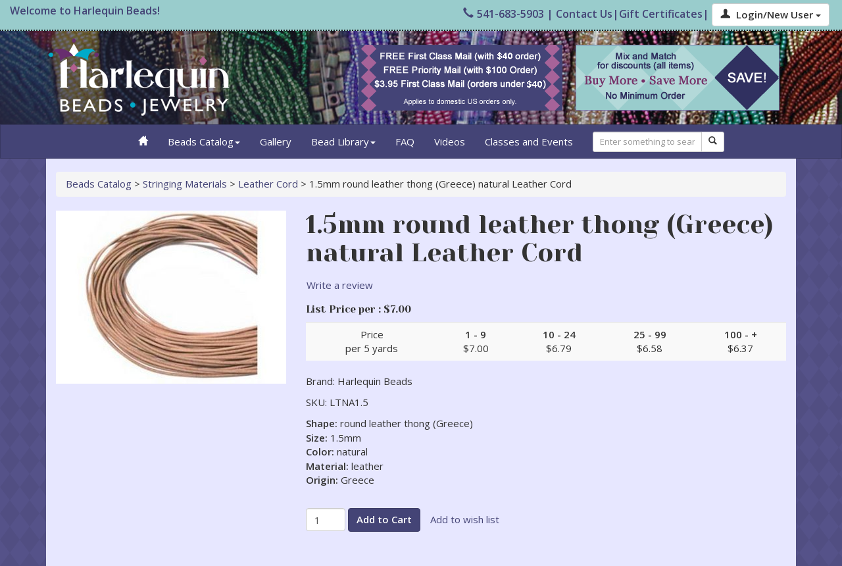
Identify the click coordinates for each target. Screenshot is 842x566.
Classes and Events (529, 141)
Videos (449, 141)
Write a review (340, 285)
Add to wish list (464, 519)
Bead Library (343, 141)
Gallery (275, 141)
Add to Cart (384, 519)
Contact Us (584, 14)
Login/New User (770, 14)
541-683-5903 (503, 14)
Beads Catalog (204, 141)
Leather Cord (268, 183)
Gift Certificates (661, 14)
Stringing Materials (185, 183)
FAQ (404, 141)
